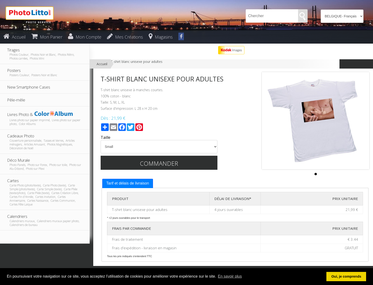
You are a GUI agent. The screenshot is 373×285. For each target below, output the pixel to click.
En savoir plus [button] (230, 276)
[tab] (127, 183)
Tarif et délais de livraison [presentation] (127, 183)
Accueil (102, 64)
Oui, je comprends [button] (346, 276)
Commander (159, 163)
